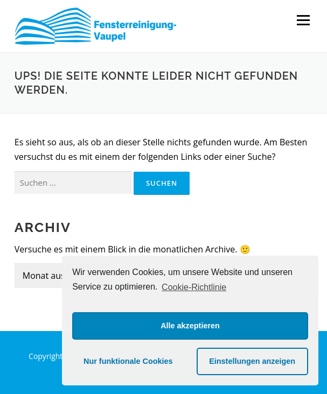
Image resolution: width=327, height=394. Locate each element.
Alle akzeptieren (190, 325)
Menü (303, 20)
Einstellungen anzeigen (252, 361)
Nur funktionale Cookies (128, 361)
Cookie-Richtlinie (194, 287)
